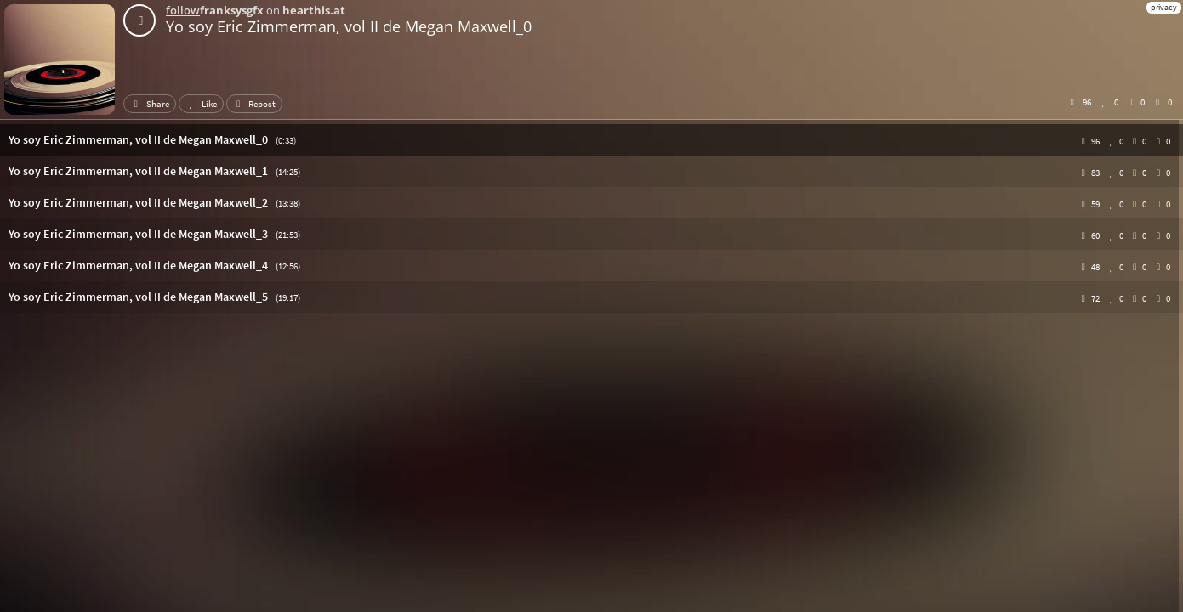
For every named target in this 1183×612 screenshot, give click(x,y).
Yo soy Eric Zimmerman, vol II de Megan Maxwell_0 (349, 26)
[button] (591, 140)
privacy (1164, 7)
